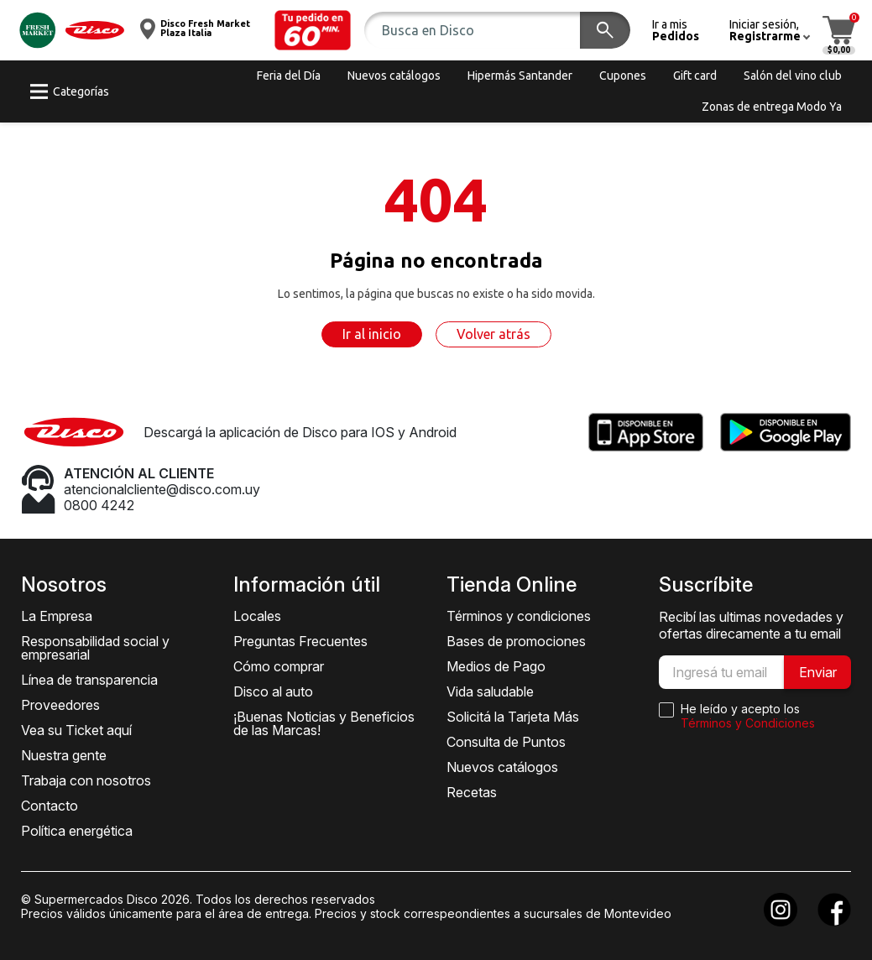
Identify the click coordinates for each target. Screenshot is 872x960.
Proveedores (60, 705)
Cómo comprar (278, 666)
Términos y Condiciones (748, 723)
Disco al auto (273, 691)
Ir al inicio (371, 334)
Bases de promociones (516, 641)
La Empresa (56, 616)
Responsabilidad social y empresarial (95, 647)
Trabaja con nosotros (86, 780)
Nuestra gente (64, 755)
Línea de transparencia (89, 679)
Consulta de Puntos (506, 742)
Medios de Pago (496, 666)
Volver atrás (493, 334)
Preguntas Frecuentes (300, 641)
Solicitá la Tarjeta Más (512, 716)
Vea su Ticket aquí (76, 730)
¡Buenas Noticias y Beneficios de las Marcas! (324, 723)
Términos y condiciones (518, 616)
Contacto (49, 805)
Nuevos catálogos (502, 767)
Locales (257, 616)
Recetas (471, 792)
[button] (313, 30)
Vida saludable (490, 691)
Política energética (77, 830)
